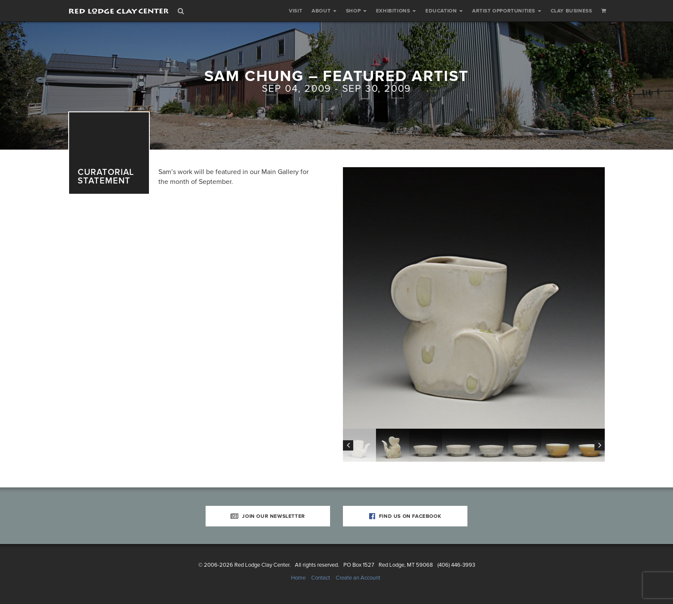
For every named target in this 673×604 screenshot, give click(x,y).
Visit (295, 11)
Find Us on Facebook (405, 516)
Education (444, 11)
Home (298, 577)
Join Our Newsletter (267, 516)
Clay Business (571, 11)
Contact (320, 577)
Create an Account (358, 577)
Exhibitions (396, 11)
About (324, 11)
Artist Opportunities (506, 11)
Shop (356, 11)
